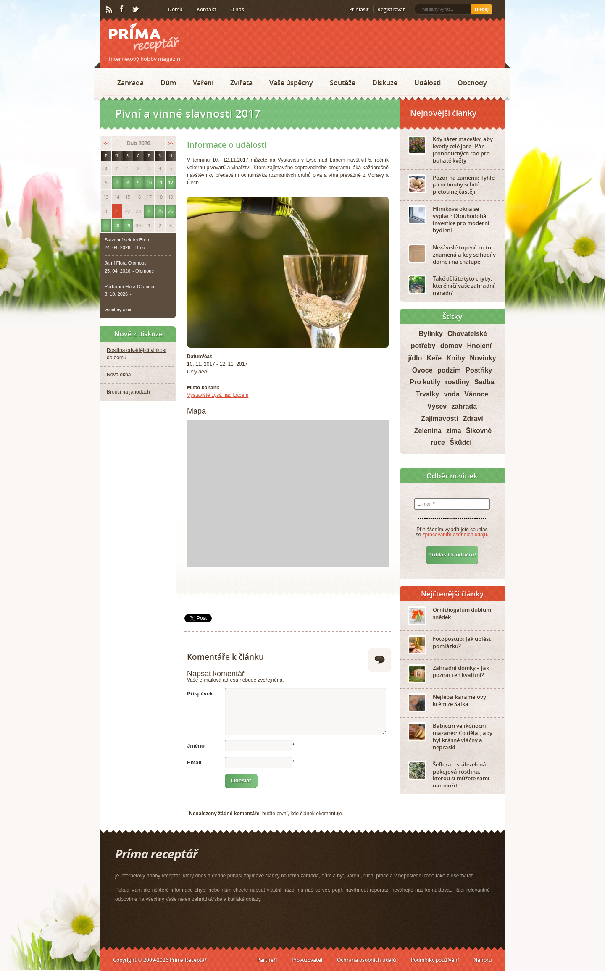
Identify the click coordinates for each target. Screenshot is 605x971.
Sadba (484, 382)
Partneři (267, 959)
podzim (449, 370)
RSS (109, 9)
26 (170, 211)
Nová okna (119, 375)
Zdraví (473, 418)
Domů (175, 9)
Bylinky (431, 333)
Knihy (456, 358)
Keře (434, 358)
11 (160, 182)
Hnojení (479, 345)
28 (116, 225)
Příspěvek (200, 693)
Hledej (482, 9)
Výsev (437, 406)
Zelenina (428, 430)
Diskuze (384, 82)
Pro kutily (425, 382)
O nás (237, 9)
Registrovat (391, 9)
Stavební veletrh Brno (127, 239)
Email (194, 762)
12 (170, 182)
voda (451, 394)
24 (149, 211)
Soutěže (342, 82)
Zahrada (130, 82)
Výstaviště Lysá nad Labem (217, 395)
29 (127, 225)
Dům (168, 82)
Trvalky (427, 394)
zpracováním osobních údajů (455, 535)
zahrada (464, 406)
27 (105, 225)
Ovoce (422, 370)
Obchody (472, 82)
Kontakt (206, 9)
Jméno (196, 746)
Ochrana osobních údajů (366, 959)
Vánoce (476, 394)
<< (105, 143)
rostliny (457, 382)
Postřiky (479, 370)
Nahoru (482, 959)
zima (453, 430)
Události (427, 82)
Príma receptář (144, 37)
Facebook (122, 9)
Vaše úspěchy (291, 82)
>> (170, 143)
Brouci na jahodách (128, 392)
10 (149, 182)
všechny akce (119, 309)
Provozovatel (307, 959)
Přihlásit (359, 9)
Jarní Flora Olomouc (126, 262)
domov (451, 345)
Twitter (136, 9)
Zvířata (241, 82)
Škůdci (460, 442)
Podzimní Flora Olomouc (130, 286)
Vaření (203, 82)
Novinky (483, 358)
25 (160, 211)
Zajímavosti (439, 418)
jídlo (415, 358)
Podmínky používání (435, 959)
